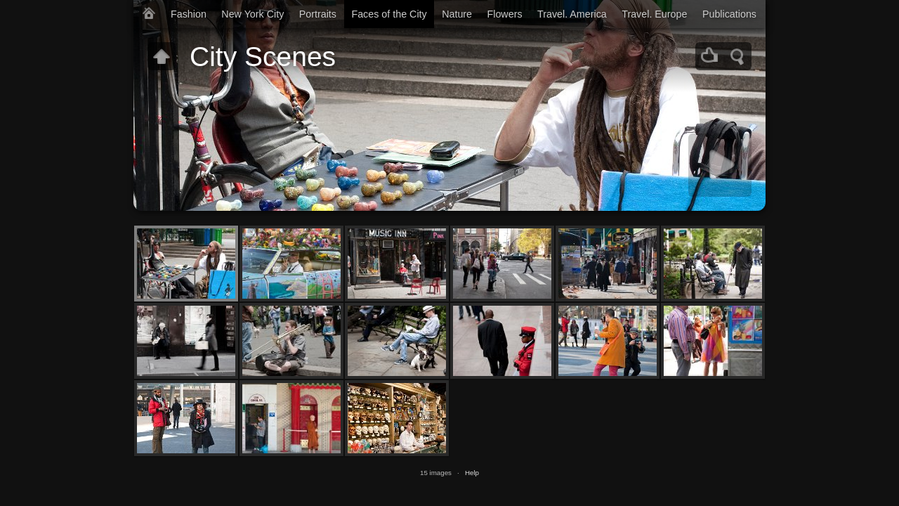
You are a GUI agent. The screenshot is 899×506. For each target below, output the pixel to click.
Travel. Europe (654, 14)
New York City (252, 14)
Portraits (317, 14)
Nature (457, 14)
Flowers (505, 14)
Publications (729, 14)
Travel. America (572, 14)
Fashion (188, 14)
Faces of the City (388, 14)
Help (472, 472)
